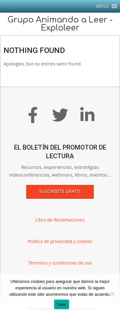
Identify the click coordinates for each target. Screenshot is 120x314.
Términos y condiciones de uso (60, 263)
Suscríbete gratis (60, 191)
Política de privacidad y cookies (60, 241)
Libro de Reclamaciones (59, 220)
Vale (61, 304)
